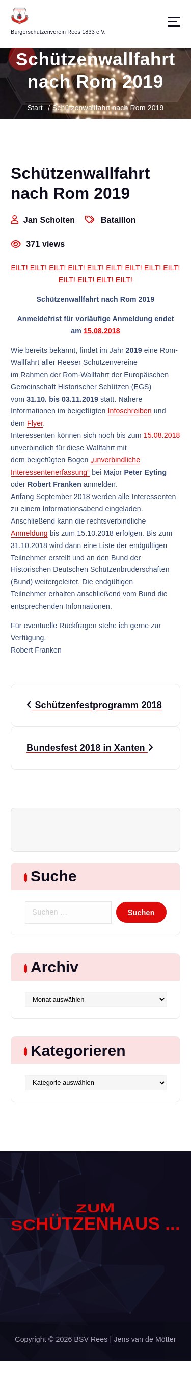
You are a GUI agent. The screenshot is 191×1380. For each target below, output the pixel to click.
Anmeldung (29, 533)
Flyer (35, 424)
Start (34, 107)
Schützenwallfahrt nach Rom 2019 (108, 107)
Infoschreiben (129, 411)
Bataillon (118, 220)
